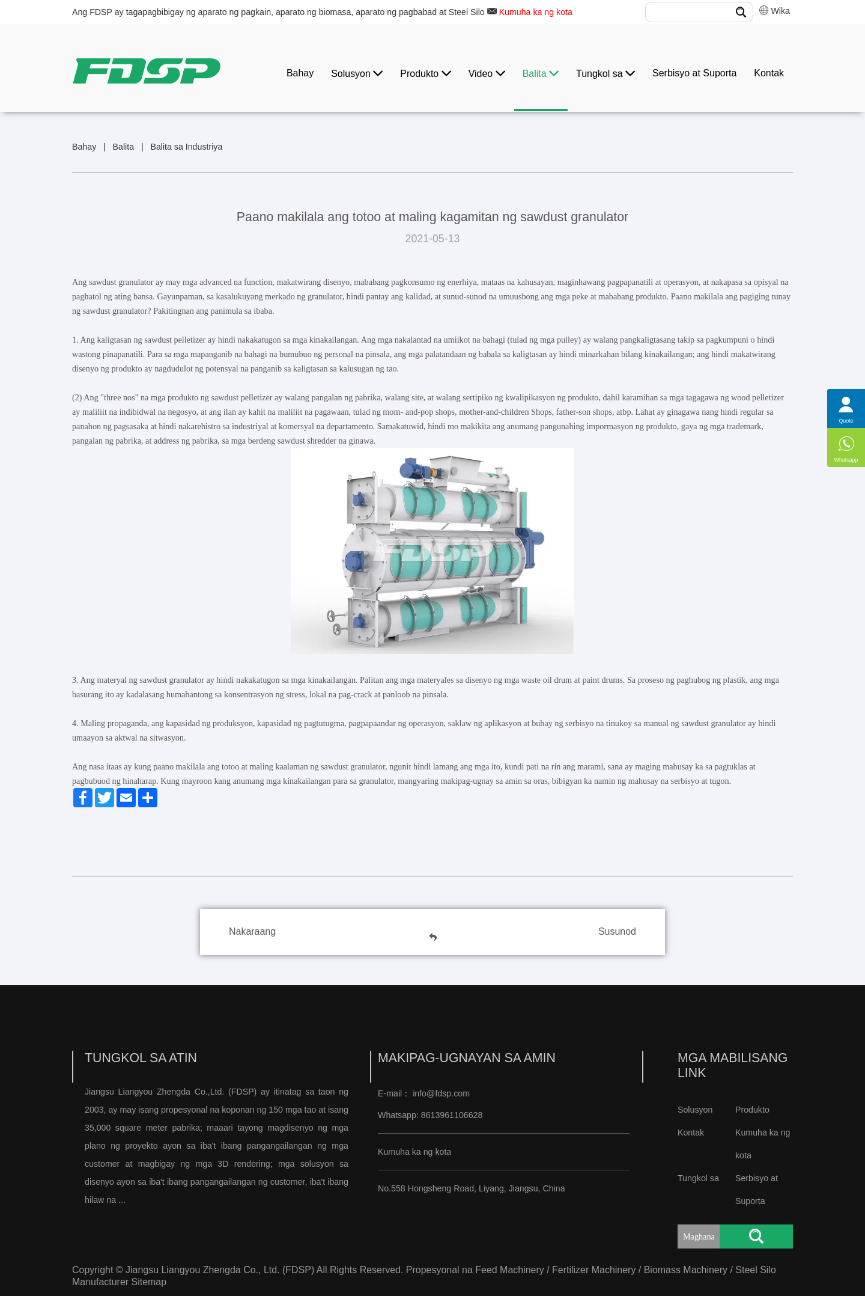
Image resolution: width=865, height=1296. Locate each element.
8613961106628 (451, 1115)
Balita (541, 74)
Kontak (769, 73)
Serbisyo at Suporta (694, 73)
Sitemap (149, 1282)
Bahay (300, 73)
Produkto (425, 74)
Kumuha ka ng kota (535, 12)
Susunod (617, 931)
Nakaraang (252, 931)
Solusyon (357, 74)
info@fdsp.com (441, 1093)
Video (487, 74)
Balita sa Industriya (186, 146)
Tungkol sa (605, 74)
